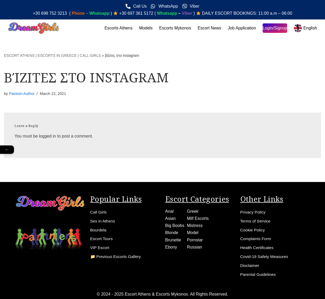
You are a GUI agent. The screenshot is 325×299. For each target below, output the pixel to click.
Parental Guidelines (258, 274)
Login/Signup (274, 28)
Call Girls (98, 212)
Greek (192, 211)
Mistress (195, 225)
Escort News (209, 28)
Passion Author (21, 94)
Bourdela (98, 229)
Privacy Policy (253, 212)
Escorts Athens (118, 28)
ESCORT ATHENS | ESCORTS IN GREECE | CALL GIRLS (52, 55)
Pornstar (195, 239)
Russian (194, 247)
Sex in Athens (103, 221)
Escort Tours (102, 238)
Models (145, 28)
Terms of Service (256, 221)
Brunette (173, 239)
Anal (169, 211)
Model (192, 232)
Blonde (171, 232)
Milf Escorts (198, 218)
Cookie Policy (253, 229)
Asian (170, 218)
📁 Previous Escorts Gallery (116, 256)
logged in (47, 136)
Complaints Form (256, 238)
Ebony (171, 247)
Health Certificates (257, 247)
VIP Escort (100, 247)
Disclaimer (250, 265)
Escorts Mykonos (175, 28)
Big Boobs (174, 225)
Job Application (242, 28)
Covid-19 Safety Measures (265, 256)
